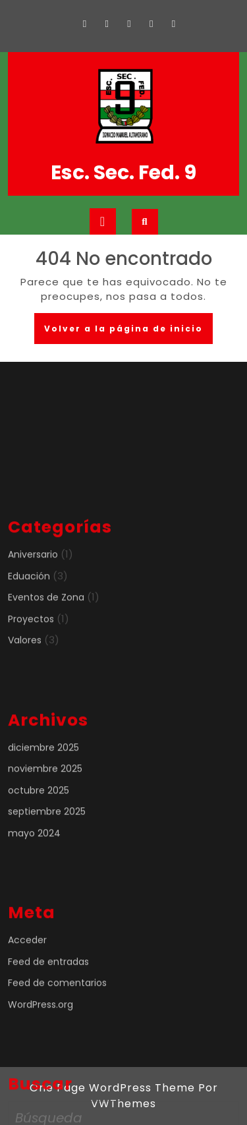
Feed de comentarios (57, 1043)
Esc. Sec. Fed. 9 (123, 173)
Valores (24, 700)
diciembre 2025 (43, 807)
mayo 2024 (34, 893)
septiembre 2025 (47, 872)
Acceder (27, 1000)
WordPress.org (40, 1064)
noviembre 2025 (45, 829)
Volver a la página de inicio (128, 332)
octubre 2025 (38, 850)
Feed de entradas (48, 1021)
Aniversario (33, 614)
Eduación (29, 636)
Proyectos (31, 678)
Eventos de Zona (46, 657)
